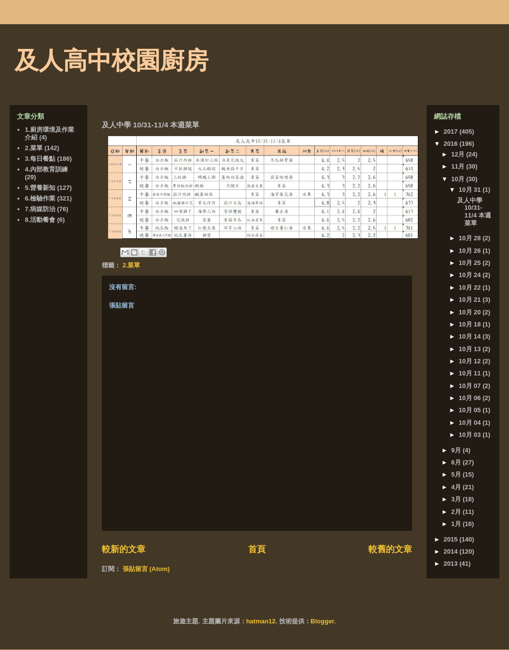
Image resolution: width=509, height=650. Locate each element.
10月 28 (470, 238)
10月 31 (470, 189)
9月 (457, 450)
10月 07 (470, 385)
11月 (458, 166)
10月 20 (470, 312)
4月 (457, 487)
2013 (452, 563)
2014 (452, 551)
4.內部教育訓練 (46, 169)
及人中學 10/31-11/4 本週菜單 (474, 212)
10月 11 (470, 373)
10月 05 (470, 410)
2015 (452, 539)
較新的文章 (123, 549)
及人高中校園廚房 (111, 60)
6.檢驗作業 (40, 198)
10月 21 (470, 299)
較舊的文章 (390, 549)
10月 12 (470, 361)
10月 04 (470, 422)
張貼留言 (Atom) (146, 569)
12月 (458, 154)
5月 (457, 474)
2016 (452, 143)
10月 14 (470, 336)
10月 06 (470, 398)
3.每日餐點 (40, 158)
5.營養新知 (40, 187)
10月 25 (470, 262)
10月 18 (470, 324)
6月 (457, 462)
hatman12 (261, 621)
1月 (457, 523)
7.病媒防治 (40, 209)
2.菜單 (132, 265)
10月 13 (470, 349)
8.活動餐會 (40, 219)
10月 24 (470, 275)
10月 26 (470, 250)
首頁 (257, 549)
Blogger (322, 621)
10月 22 (470, 287)
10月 (458, 179)
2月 (457, 511)
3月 (457, 499)
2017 (452, 131)
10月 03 (470, 434)
